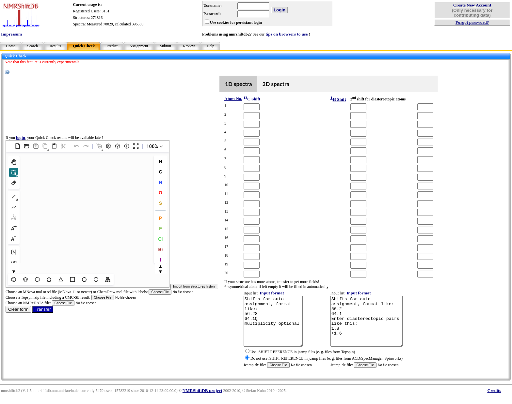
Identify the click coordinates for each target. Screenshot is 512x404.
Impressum (11, 34)
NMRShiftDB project (202, 400)
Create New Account (472, 5)
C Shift (252, 99)
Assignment (138, 46)
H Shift (339, 99)
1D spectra (238, 84)
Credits (494, 400)
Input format (272, 293)
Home (10, 46)
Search (32, 46)
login (20, 142)
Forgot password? (472, 22)
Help (210, 46)
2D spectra (276, 84)
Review (189, 46)
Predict (112, 46)
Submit (165, 46)
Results (55, 46)
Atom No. (233, 98)
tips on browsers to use (286, 34)
